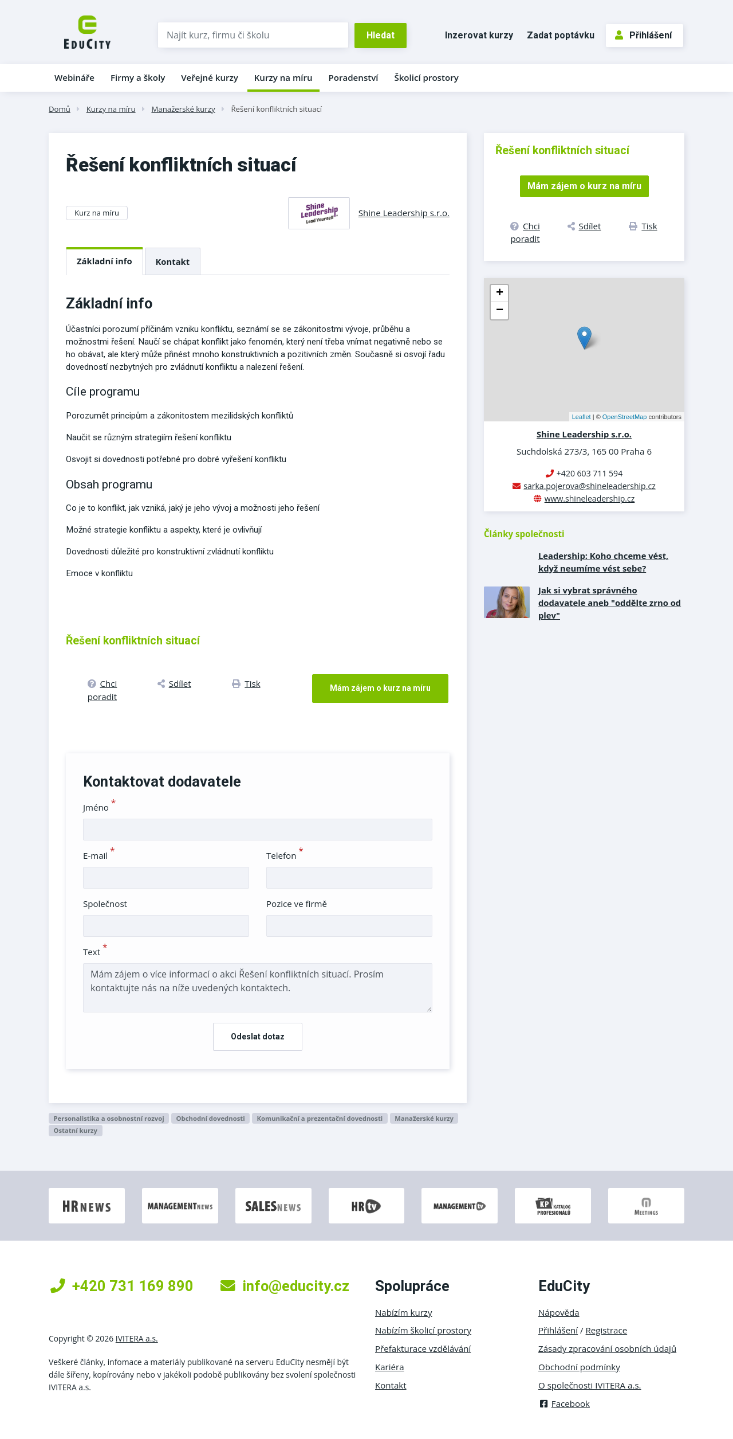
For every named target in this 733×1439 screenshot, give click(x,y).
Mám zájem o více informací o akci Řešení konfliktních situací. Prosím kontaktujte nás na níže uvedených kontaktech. (257, 987)
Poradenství (354, 77)
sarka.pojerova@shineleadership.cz (589, 485)
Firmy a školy (138, 77)
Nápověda (559, 1312)
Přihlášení (643, 35)
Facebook (564, 1403)
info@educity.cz (284, 1286)
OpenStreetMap (624, 416)
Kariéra (389, 1366)
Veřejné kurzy (209, 77)
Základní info (104, 261)
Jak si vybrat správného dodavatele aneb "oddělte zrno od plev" (609, 602)
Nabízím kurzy (403, 1312)
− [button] (499, 310)
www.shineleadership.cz (590, 498)
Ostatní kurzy (75, 1130)
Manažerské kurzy (183, 109)
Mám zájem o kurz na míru (380, 688)
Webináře (74, 77)
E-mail (99, 855)
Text (95, 951)
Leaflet (581, 416)
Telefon (285, 855)
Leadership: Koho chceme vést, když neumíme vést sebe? (603, 562)
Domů (59, 109)
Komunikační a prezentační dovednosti (320, 1118)
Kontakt (173, 261)
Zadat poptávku (560, 35)
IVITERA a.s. (137, 1338)
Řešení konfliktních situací (276, 109)
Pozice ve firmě (296, 903)
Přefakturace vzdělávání (423, 1348)
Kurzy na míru (283, 77)
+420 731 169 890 (122, 1286)
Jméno (99, 807)
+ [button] (499, 293)
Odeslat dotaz (258, 1036)
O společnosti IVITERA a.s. (589, 1385)
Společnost (105, 903)
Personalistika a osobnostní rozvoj (108, 1118)
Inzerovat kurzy (479, 35)
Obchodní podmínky (579, 1366)
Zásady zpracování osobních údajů (607, 1348)
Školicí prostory (426, 77)
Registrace (607, 1330)
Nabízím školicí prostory (423, 1330)
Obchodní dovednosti (210, 1118)
